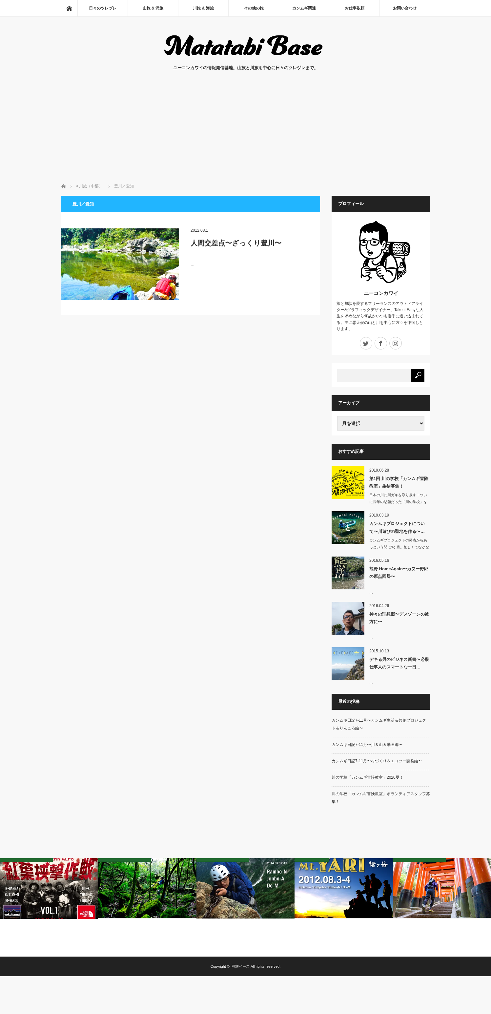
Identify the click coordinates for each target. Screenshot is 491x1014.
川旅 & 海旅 (203, 8)
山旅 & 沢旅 (153, 8)
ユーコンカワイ (381, 293)
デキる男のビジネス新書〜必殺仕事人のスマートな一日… (399, 663)
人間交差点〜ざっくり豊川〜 (236, 243)
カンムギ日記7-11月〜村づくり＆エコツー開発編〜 (377, 761)
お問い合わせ (405, 8)
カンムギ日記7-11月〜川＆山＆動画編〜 (367, 744)
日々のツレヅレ (102, 8)
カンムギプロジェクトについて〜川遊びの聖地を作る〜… (397, 527)
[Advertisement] (245, 134)
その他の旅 (254, 8)
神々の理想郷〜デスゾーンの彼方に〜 (399, 618)
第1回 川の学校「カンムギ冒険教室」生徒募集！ (398, 482)
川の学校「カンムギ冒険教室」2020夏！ (367, 777)
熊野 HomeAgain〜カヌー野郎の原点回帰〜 (398, 572)
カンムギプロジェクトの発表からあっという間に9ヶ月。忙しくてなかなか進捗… (399, 547)
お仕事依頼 (354, 8)
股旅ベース (241, 966)
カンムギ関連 (304, 8)
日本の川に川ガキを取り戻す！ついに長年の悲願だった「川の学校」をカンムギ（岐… (398, 502)
